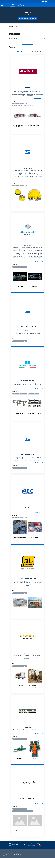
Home (10, 26)
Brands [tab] (18, 52)
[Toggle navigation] (2, 5)
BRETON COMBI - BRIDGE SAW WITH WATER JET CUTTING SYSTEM (19, 127)
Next (43, 118)
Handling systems (34, 538)
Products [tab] (36, 52)
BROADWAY (19, 760)
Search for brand (13, 38)
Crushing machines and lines (20, 538)
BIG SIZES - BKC (19, 414)
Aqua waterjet (20, 287)
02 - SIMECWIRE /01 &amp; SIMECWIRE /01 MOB (34, 687)
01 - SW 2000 (20, 687)
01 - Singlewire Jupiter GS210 (20, 614)
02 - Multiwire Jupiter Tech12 (34, 614)
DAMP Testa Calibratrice (20, 205)
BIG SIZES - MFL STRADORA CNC (35, 414)
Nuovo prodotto (19, 832)
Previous (11, 118)
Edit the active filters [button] (27, 44)
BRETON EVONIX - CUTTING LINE (34, 125)
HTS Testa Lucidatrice (34, 205)
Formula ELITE (35, 287)
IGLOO (34, 760)
